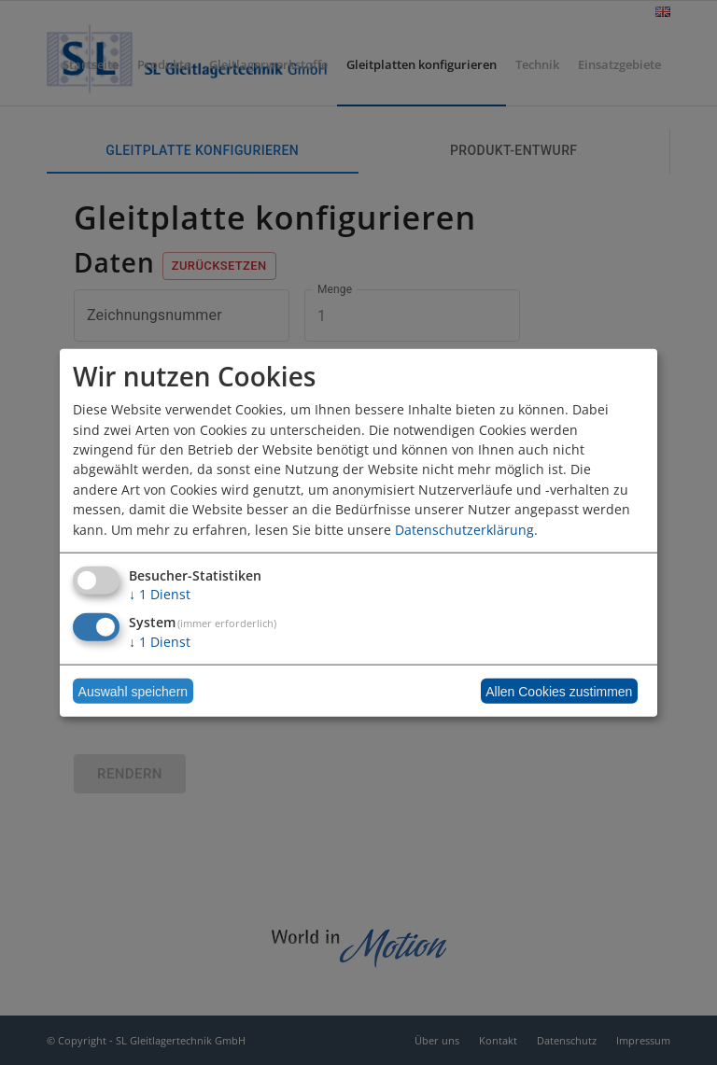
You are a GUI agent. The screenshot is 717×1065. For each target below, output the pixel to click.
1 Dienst (159, 594)
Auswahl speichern (133, 690)
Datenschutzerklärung (464, 529)
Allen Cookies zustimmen (558, 690)
